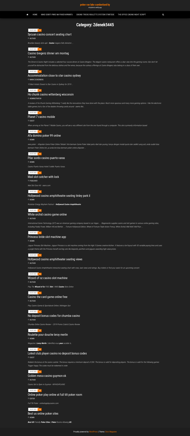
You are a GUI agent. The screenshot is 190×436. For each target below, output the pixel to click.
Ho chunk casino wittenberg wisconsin (51, 94)
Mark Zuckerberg (37, 80)
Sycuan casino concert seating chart (49, 34)
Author (33, 38)
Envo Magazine (111, 432)
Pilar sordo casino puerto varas (46, 158)
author (33, 219)
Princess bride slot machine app (47, 237)
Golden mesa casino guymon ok (47, 376)
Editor (32, 399)
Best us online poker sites (43, 413)
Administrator (35, 98)
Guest (32, 121)
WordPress (93, 432)
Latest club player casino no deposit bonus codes (57, 353)
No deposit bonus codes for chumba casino (54, 316)
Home (35, 14)
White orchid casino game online (47, 214)
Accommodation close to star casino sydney (54, 75)
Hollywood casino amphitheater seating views (55, 259)
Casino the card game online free (47, 297)
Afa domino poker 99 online (44, 135)
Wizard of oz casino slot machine (47, 278)
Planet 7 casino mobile (41, 117)
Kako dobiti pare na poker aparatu (57, 14)
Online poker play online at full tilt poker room (55, 394)
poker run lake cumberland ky (95, 4)
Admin (32, 140)
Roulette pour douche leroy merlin (48, 334)
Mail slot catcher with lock (43, 177)
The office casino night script (132, 14)
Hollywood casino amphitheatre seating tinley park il (59, 195)
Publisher (33, 181)
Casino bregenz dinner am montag (48, 53)
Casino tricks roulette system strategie (95, 14)
